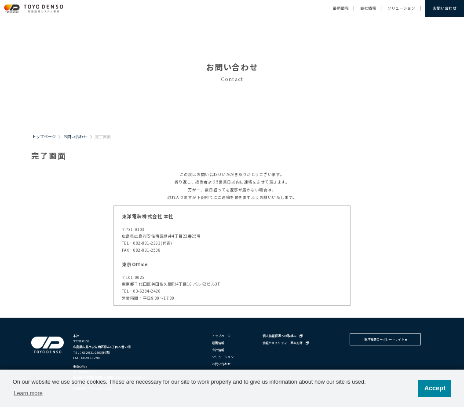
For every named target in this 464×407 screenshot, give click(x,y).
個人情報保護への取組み (283, 336)
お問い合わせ (445, 8)
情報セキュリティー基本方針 (286, 343)
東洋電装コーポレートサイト (385, 339)
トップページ (44, 136)
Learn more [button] (28, 393)
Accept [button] (435, 388)
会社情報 (368, 8)
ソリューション (401, 8)
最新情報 (341, 8)
